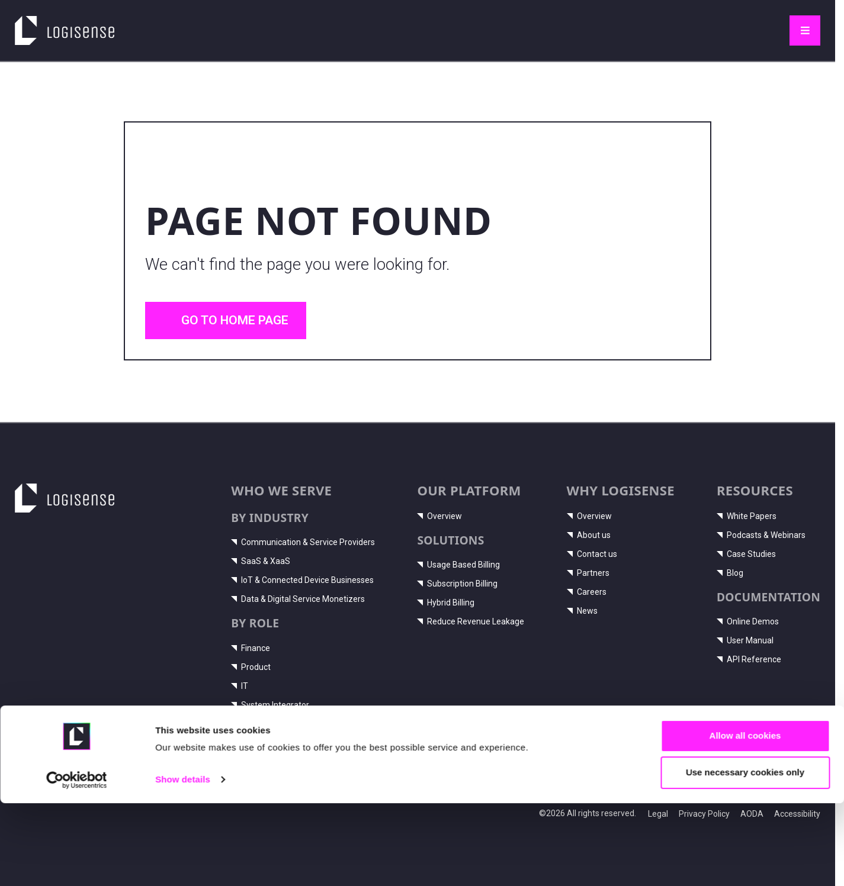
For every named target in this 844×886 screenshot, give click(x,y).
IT (239, 686)
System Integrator (270, 705)
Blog (730, 573)
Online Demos (748, 621)
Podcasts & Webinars (761, 535)
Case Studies (746, 554)
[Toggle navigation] (805, 30)
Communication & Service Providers (303, 542)
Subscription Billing (457, 583)
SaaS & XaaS (260, 561)
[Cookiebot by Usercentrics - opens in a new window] (77, 863)
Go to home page (225, 320)
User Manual (745, 640)
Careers (586, 592)
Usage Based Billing (458, 564)
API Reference (749, 659)
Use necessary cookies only (745, 855)
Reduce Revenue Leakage (470, 621)
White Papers (746, 516)
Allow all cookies (745, 818)
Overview (439, 516)
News (582, 611)
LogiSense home (58, 24)
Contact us (592, 554)
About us (589, 535)
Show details (182, 862)
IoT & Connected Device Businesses (302, 580)
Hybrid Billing (445, 602)
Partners (588, 573)
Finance (250, 648)
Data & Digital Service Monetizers (298, 599)
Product (251, 667)
